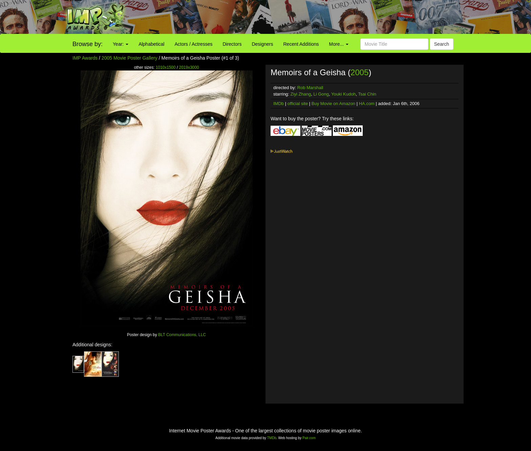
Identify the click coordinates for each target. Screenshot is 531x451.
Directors (231, 44)
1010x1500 (166, 67)
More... (338, 44)
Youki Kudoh (343, 94)
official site (298, 103)
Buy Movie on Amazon (333, 103)
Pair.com (309, 438)
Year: (120, 44)
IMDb (278, 103)
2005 (359, 72)
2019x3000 (189, 67)
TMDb (271, 438)
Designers (262, 44)
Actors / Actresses (193, 44)
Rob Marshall (310, 87)
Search (441, 44)
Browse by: (87, 44)
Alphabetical (151, 44)
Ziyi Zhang (301, 94)
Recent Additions (301, 44)
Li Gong (321, 94)
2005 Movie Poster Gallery (129, 58)
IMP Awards (85, 58)
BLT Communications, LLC (182, 334)
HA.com (367, 103)
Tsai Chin (367, 94)
